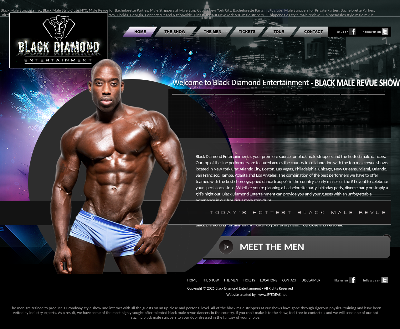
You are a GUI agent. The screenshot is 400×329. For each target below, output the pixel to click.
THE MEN (231, 280)
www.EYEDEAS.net (273, 294)
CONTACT (289, 280)
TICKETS (249, 280)
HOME (192, 280)
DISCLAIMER (310, 280)
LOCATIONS (268, 280)
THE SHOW (210, 280)
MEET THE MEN (272, 247)
